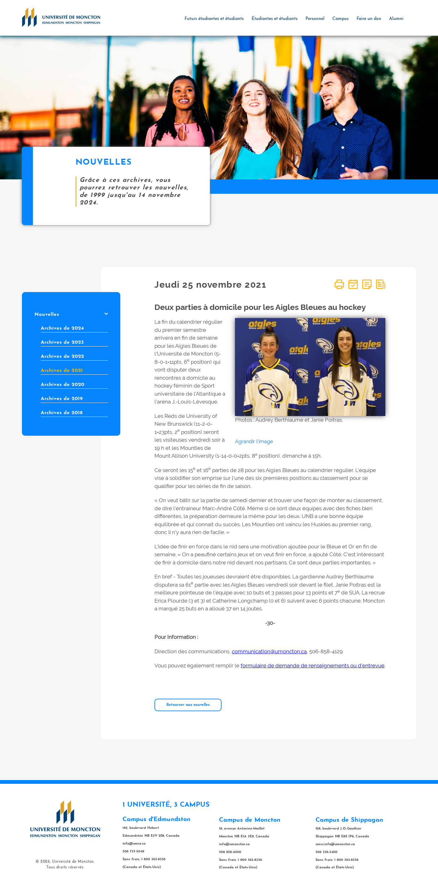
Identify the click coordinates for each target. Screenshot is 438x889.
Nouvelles (71, 314)
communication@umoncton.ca (269, 651)
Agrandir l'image (254, 442)
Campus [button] (340, 19)
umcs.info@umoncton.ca (335, 844)
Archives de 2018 (62, 412)
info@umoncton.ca (234, 844)
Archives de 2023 (62, 342)
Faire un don (369, 19)
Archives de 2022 (62, 356)
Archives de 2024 (62, 328)
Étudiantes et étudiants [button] (275, 19)
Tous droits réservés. (65, 867)
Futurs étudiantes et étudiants (214, 19)
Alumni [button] (396, 19)
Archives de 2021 (62, 370)
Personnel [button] (315, 19)
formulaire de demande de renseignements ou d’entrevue (312, 665)
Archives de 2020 (62, 384)
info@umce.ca (134, 843)
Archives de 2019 (62, 398)
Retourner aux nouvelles (188, 705)
